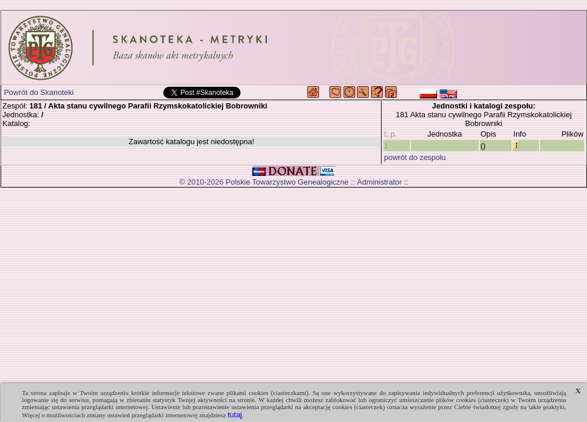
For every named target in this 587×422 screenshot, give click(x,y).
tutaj (235, 414)
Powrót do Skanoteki (39, 92)
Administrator (379, 182)
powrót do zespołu (415, 157)
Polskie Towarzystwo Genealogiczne (287, 182)
